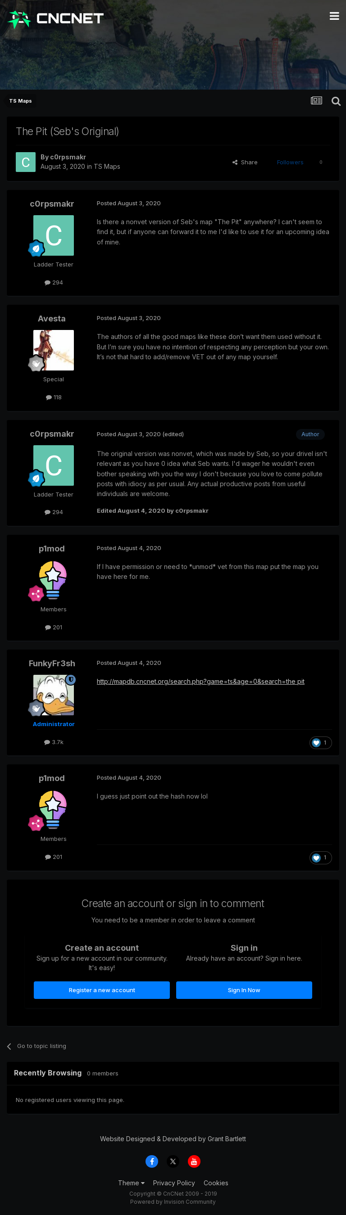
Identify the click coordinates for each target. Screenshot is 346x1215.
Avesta (52, 318)
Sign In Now (244, 990)
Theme (131, 1183)
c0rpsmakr (68, 157)
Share (245, 162)
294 (54, 282)
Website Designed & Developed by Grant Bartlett (173, 1139)
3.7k (54, 741)
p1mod (52, 548)
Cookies (216, 1183)
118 (54, 397)
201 (53, 627)
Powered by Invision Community (173, 1201)
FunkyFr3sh (52, 663)
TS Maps (107, 166)
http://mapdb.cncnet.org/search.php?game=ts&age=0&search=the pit (201, 681)
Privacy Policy (174, 1183)
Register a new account (102, 990)
